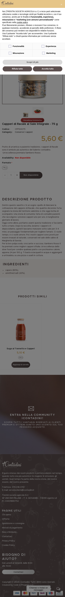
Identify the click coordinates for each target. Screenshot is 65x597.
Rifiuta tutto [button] (17, 69)
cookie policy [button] (22, 22)
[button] (61, 4)
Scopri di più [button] (32, 62)
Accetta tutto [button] (48, 69)
